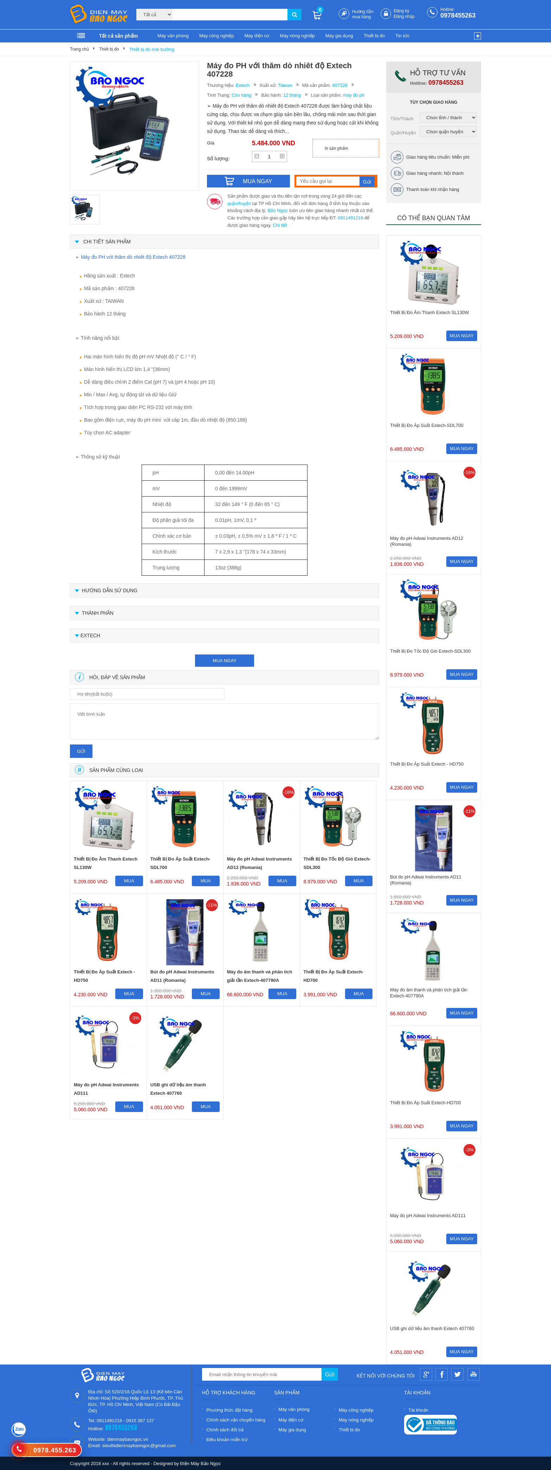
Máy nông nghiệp (297, 35)
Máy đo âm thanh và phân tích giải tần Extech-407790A (259, 976)
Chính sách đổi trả (225, 1429)
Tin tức (402, 35)
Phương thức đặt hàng (229, 1410)
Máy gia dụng (339, 35)
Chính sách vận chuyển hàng (235, 1420)
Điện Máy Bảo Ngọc (200, 1463)
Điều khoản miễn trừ (226, 1439)
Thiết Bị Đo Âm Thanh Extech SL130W (105, 863)
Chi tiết (280, 225)
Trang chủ (79, 49)
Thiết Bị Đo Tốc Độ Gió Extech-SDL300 (337, 863)
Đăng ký (401, 10)
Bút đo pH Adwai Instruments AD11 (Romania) (182, 976)
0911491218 (350, 217)
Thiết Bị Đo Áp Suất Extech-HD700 (334, 976)
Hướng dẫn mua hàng (363, 14)
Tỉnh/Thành (402, 118)
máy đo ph (353, 95)
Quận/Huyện (403, 132)
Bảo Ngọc (278, 210)
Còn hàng (241, 95)
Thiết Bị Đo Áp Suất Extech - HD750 (104, 976)
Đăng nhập (404, 16)
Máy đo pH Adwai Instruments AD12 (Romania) (259, 863)
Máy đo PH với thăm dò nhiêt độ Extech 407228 (133, 257)
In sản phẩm (336, 148)
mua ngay (224, 660)
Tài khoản (418, 1410)
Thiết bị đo (374, 35)
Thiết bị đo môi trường (151, 49)
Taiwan (285, 85)
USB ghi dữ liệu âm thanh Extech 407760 (178, 1089)
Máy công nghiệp (216, 35)
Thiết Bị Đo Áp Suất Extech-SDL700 (180, 863)
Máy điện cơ (257, 35)
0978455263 (457, 15)
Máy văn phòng (173, 35)
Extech (243, 85)
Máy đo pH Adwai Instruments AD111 (106, 1089)
